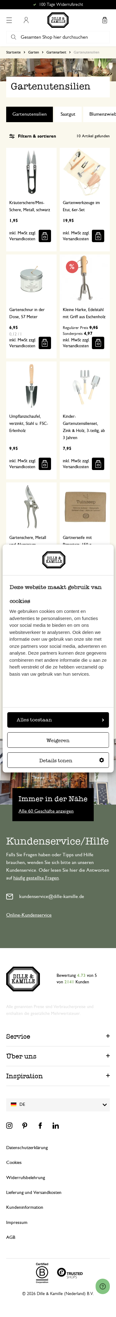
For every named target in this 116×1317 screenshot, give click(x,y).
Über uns (21, 1056)
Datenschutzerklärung (27, 1147)
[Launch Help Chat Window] (103, 1286)
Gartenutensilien (29, 114)
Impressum (17, 1222)
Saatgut (68, 114)
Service (18, 1036)
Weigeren (58, 740)
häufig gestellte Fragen (36, 877)
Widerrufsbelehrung (25, 1177)
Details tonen (71, 760)
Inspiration (24, 1076)
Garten (33, 52)
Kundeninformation (24, 1207)
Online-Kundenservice (29, 915)
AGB (10, 1237)
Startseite (13, 52)
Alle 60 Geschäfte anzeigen (46, 810)
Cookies (14, 1162)
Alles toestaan (60, 720)
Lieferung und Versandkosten (34, 1192)
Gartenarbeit (56, 52)
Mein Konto (26, 20)
